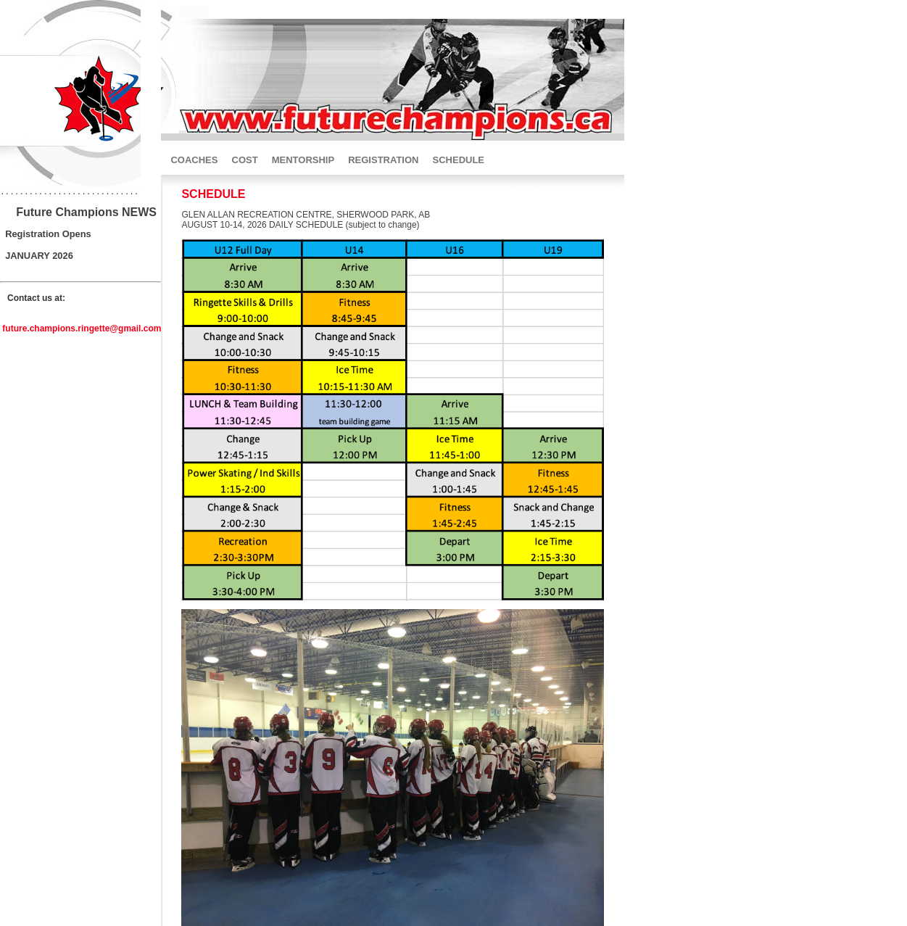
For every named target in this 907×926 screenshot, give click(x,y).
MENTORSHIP (303, 159)
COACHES (194, 159)
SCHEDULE (459, 159)
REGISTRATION (383, 159)
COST (245, 159)
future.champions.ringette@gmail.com (81, 331)
